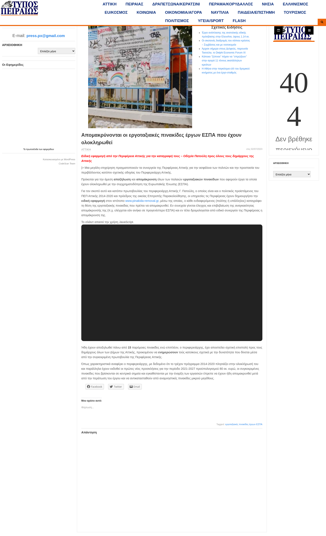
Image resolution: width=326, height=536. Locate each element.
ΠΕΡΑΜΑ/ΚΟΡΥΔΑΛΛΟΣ (231, 4)
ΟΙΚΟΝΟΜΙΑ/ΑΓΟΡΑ (183, 12)
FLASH (239, 21)
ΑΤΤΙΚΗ (110, 4)
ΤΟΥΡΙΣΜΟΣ (295, 12)
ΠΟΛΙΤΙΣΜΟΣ (177, 21)
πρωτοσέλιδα (32, 149)
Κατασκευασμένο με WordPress (59, 159)
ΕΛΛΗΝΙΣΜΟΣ (295, 4)
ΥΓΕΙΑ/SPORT (211, 21)
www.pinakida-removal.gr (142, 200)
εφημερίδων (48, 149)
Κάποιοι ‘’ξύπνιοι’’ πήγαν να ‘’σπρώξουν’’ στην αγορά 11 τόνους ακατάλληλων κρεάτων (224, 60)
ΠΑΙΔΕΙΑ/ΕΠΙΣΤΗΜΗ (256, 12)
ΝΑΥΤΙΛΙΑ (220, 12)
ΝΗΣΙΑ (268, 4)
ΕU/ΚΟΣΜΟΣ (116, 12)
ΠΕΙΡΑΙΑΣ (134, 4)
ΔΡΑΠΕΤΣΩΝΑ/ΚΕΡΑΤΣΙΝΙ (176, 4)
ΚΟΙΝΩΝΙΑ (146, 12)
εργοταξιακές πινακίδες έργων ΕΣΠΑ (243, 424)
